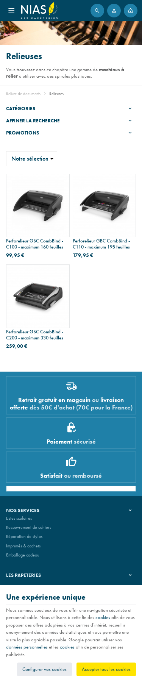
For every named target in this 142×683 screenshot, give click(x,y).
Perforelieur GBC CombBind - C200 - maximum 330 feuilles (34, 335)
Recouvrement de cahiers (28, 527)
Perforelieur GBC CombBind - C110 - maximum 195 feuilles (101, 244)
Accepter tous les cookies (106, 669)
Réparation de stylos (24, 536)
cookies (102, 617)
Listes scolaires (19, 518)
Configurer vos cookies (44, 669)
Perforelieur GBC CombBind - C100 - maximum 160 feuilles (34, 244)
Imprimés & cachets (23, 546)
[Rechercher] (97, 10)
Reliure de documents (23, 93)
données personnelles (27, 647)
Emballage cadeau (22, 555)
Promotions (22, 133)
